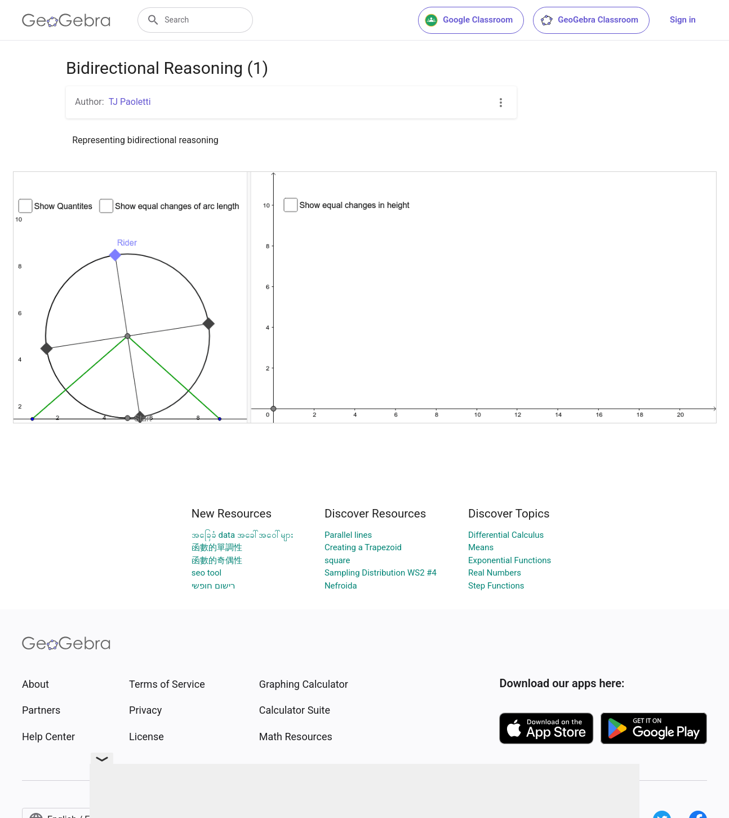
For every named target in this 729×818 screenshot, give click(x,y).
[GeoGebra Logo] (66, 20)
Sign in (683, 20)
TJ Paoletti (130, 101)
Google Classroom (469, 20)
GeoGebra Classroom (589, 20)
